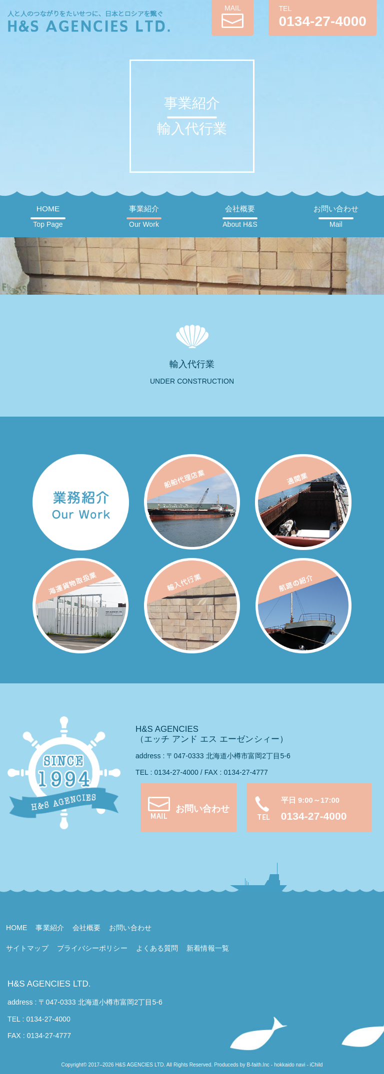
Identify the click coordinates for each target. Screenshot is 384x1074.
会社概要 (239, 216)
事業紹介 (144, 216)
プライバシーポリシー (92, 948)
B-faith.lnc (258, 1065)
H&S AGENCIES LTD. (49, 984)
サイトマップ (27, 948)
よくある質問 (157, 948)
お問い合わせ (336, 216)
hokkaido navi (289, 1065)
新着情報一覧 (207, 948)
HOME (47, 216)
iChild (316, 1065)
